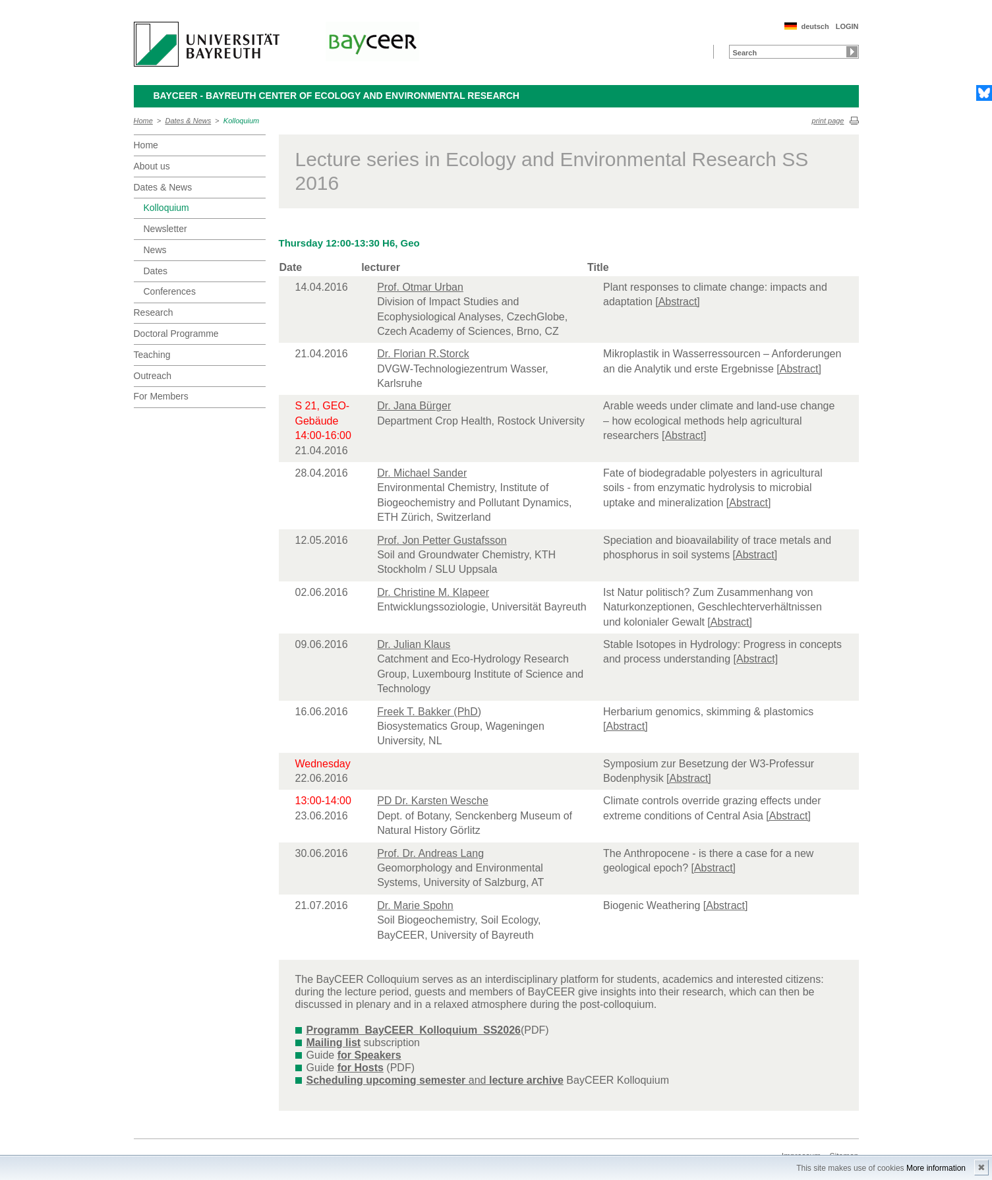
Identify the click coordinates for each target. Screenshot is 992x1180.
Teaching (152, 354)
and (435, 1080)
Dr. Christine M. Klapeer (433, 592)
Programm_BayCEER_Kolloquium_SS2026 (413, 1030)
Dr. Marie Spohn (415, 905)
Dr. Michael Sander (422, 473)
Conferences (170, 291)
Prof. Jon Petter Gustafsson (442, 540)
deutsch (815, 26)
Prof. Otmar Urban (420, 287)
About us (152, 166)
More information (936, 1168)
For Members (161, 396)
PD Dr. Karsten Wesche (432, 800)
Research (153, 312)
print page (828, 121)
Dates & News (188, 121)
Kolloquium (241, 121)
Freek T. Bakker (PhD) (429, 711)
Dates (156, 271)
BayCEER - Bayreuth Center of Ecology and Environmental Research (336, 95)
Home (143, 121)
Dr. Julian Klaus (413, 644)
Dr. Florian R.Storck (423, 353)
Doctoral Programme (176, 333)
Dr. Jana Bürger (414, 405)
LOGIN (847, 26)
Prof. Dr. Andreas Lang (430, 853)
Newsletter (165, 228)
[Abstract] (677, 301)
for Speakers (369, 1055)
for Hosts (360, 1067)
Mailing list (333, 1042)
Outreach (153, 375)
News (155, 250)
